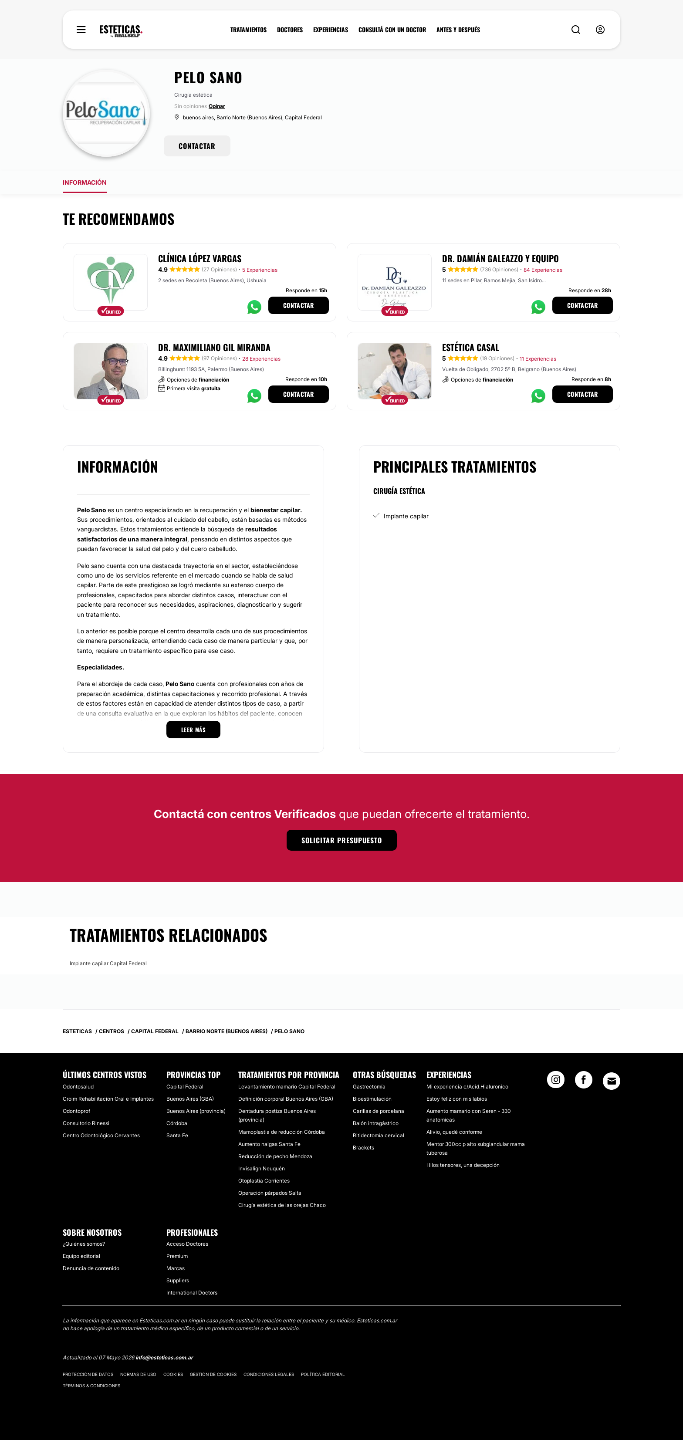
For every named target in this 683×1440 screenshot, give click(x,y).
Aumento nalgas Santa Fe (269, 1144)
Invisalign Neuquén (261, 1168)
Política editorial (323, 1374)
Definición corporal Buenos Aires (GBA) (285, 1098)
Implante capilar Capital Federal (108, 963)
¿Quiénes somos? (84, 1244)
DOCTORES (290, 29)
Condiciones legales (268, 1374)
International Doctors (191, 1292)
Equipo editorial (81, 1256)
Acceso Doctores (187, 1244)
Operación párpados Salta (269, 1193)
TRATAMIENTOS (248, 29)
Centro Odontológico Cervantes (101, 1135)
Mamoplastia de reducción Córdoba (281, 1132)
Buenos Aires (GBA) (190, 1098)
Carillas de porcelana (378, 1111)
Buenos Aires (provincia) (196, 1111)
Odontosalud (78, 1086)
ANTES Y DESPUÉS (458, 29)
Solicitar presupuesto (341, 840)
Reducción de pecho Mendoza (275, 1156)
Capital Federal (184, 1086)
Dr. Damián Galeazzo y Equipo (500, 258)
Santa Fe (177, 1135)
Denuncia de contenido (91, 1268)
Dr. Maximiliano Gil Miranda (214, 347)
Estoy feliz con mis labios (456, 1098)
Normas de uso (138, 1374)
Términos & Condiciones (91, 1385)
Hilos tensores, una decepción (463, 1165)
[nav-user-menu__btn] (600, 30)
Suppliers (177, 1280)
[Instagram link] (556, 1082)
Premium (177, 1256)
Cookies (173, 1374)
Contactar (298, 305)
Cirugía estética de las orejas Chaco (282, 1205)
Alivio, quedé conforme (454, 1132)
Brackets (363, 1147)
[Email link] (611, 1081)
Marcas (175, 1268)
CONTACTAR (197, 146)
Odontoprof (76, 1111)
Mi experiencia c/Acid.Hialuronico (467, 1086)
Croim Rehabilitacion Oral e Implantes (108, 1098)
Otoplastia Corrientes (264, 1180)
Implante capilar (406, 516)
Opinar (217, 106)
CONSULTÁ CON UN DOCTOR (392, 29)
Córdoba (176, 1123)
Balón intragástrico (376, 1123)
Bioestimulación (372, 1098)
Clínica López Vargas (199, 258)
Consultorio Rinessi (86, 1123)
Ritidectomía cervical (378, 1135)
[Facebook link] (583, 1082)
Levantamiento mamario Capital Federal (286, 1086)
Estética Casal (470, 347)
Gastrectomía (369, 1086)
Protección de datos (88, 1374)
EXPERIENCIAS (330, 29)
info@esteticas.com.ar (164, 1357)
